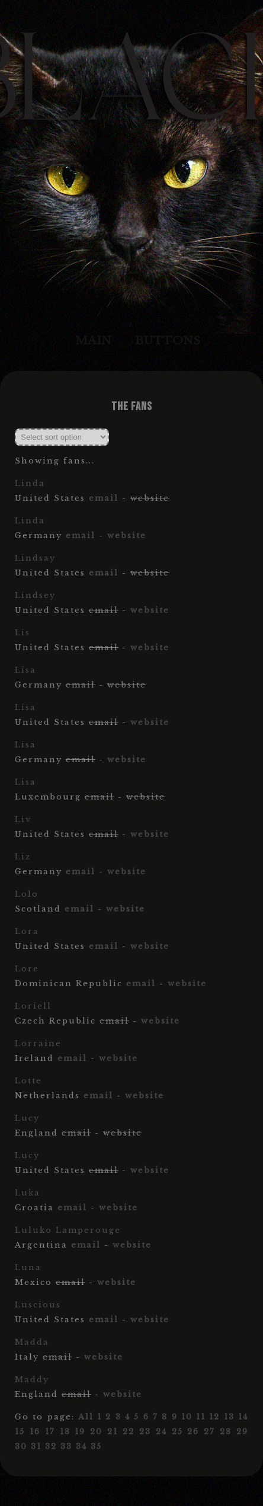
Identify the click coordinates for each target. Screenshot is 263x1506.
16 (35, 1432)
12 (214, 1417)
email (103, 498)
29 (242, 1432)
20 (96, 1432)
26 (193, 1432)
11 (201, 1417)
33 (66, 1446)
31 (36, 1446)
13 (229, 1417)
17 (50, 1432)
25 (177, 1432)
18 (65, 1432)
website (126, 535)
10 (187, 1417)
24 (161, 1432)
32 (51, 1446)
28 (226, 1432)
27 (209, 1432)
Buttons (167, 340)
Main (93, 340)
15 (20, 1432)
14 (243, 1417)
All (86, 1417)
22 (128, 1432)
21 (112, 1432)
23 (145, 1432)
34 (81, 1446)
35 (96, 1446)
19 (80, 1432)
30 (21, 1446)
